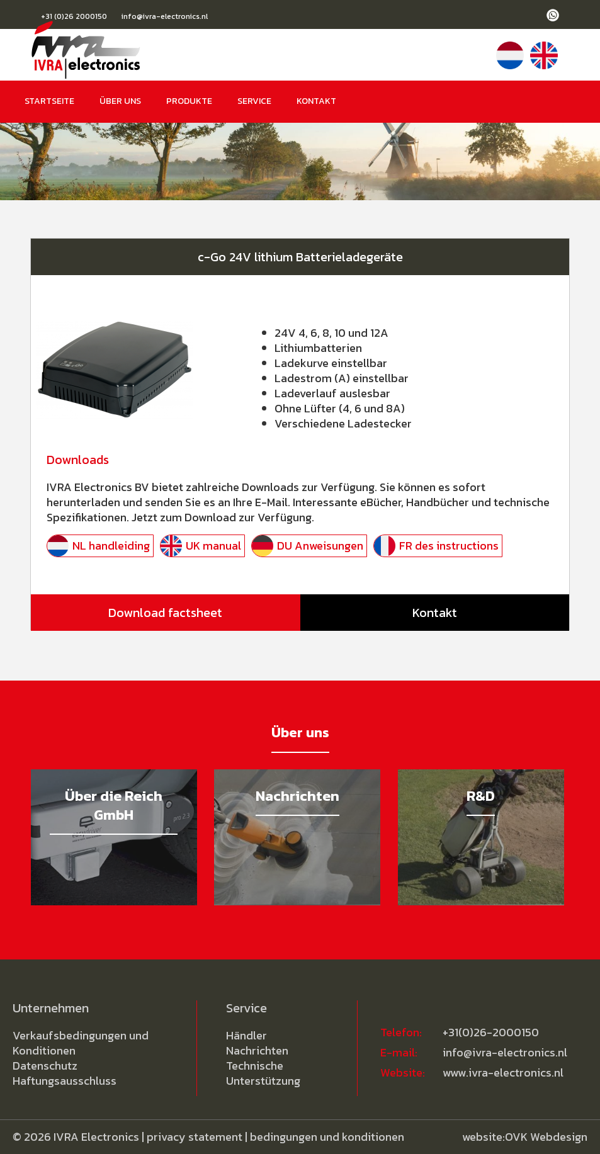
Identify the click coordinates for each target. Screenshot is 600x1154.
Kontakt (316, 101)
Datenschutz (45, 1065)
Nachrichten (257, 1050)
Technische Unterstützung (263, 1073)
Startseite (49, 101)
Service (254, 101)
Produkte (189, 101)
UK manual (213, 545)
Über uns (120, 101)
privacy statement (194, 1136)
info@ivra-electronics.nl (165, 16)
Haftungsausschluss (64, 1080)
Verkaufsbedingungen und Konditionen (81, 1043)
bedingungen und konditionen (327, 1136)
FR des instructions (449, 545)
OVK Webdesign (546, 1136)
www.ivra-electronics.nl (503, 1072)
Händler (246, 1035)
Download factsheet (165, 612)
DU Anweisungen (320, 545)
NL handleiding (111, 545)
